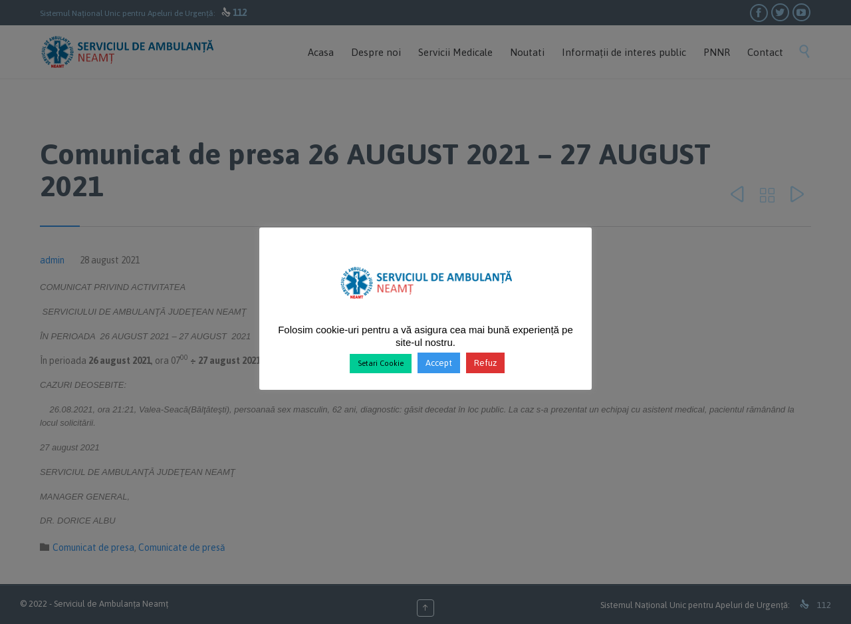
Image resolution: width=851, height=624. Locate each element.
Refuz (485, 363)
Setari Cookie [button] (381, 363)
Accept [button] (439, 363)
